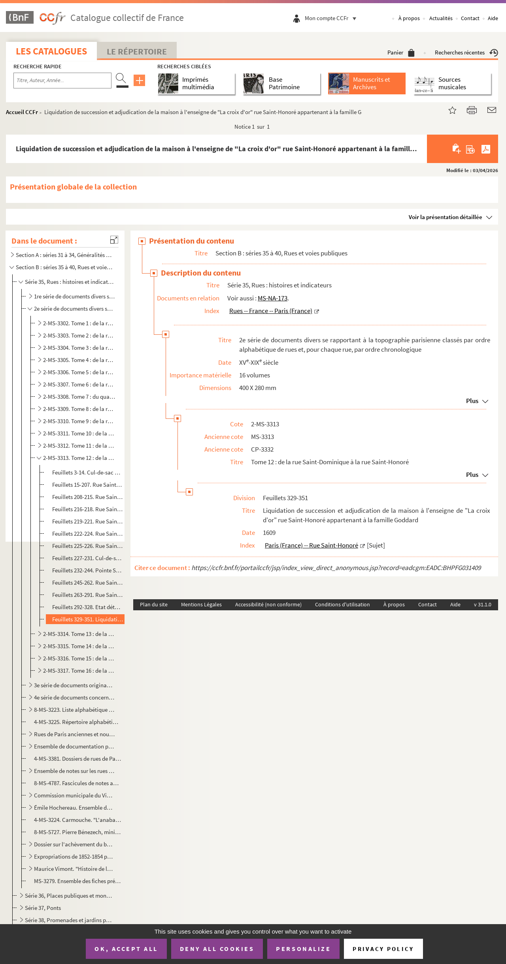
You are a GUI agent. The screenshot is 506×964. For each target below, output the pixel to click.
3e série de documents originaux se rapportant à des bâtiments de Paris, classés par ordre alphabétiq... (74, 685)
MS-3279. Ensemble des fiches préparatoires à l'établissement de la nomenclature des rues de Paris (77, 881)
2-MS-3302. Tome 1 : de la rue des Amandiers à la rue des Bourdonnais (79, 323)
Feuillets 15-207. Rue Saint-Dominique (87, 484)
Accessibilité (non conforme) (268, 604)
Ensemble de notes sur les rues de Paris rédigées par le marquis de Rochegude (74, 771)
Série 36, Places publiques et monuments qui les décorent (69, 895)
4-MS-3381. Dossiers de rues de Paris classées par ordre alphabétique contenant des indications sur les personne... (77, 758)
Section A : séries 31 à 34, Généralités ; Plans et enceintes (64, 255)
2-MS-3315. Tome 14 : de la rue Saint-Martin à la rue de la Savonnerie (79, 646)
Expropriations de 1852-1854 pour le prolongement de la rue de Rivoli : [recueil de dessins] (74, 856)
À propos (409, 18)
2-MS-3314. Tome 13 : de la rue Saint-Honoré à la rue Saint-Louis (79, 634)
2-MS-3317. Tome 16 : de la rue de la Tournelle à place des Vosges (79, 670)
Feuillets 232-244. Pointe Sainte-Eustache (87, 570)
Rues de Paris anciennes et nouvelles (74, 734)
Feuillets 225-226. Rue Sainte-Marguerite (87, 546)
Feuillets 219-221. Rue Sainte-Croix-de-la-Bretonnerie (87, 521)
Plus (472, 400)
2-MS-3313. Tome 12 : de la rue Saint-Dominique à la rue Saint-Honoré (79, 457)
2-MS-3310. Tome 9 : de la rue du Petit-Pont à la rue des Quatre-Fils (79, 421)
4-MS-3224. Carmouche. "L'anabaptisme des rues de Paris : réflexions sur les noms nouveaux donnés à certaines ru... (77, 819)
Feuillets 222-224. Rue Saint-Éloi (87, 533)
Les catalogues (51, 51)
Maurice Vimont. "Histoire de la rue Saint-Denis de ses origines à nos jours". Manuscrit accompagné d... (74, 868)
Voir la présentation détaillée (445, 217)
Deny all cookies (217, 949)
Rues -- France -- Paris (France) (270, 310)
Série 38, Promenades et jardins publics (69, 920)
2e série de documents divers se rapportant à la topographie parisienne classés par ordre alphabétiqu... (74, 308)
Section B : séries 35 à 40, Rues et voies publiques (64, 267)
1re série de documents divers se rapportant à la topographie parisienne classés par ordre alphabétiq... (74, 296)
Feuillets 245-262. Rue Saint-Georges (87, 582)
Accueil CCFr (22, 112)
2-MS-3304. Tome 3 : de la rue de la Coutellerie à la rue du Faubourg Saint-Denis (79, 347)
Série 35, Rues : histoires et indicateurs (69, 281)
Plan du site (154, 604)
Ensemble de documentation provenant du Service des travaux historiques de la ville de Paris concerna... (74, 746)
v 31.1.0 (482, 604)
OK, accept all (126, 949)
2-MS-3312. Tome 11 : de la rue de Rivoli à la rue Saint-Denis (79, 445)
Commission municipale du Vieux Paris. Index (74, 795)
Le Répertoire (137, 51)
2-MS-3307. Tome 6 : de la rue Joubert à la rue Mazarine (79, 384)
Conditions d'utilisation (342, 604)
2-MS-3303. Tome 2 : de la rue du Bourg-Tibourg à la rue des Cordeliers (79, 335)
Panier (401, 52)
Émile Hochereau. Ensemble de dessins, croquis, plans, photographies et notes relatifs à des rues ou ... (74, 807)
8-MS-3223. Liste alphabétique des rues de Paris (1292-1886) (74, 709)
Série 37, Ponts (43, 907)
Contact (470, 18)
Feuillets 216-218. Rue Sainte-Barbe (87, 509)
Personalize (303, 949)
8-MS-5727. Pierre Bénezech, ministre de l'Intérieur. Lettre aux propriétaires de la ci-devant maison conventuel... (77, 832)
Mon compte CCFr (332, 18)
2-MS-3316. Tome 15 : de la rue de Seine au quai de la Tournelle (79, 658)
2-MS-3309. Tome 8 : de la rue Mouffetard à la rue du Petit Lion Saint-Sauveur (79, 409)
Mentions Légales (201, 604)
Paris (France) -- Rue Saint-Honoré (311, 545)
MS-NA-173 (272, 298)
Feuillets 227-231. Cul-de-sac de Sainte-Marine (87, 558)
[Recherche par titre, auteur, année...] (62, 80)
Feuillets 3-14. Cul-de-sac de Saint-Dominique (87, 472)
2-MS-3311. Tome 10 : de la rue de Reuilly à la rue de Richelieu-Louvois (79, 433)
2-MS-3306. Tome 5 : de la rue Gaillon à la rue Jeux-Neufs (79, 372)
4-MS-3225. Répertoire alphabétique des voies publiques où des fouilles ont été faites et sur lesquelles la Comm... (77, 722)
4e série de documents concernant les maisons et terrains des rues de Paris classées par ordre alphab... (74, 697)
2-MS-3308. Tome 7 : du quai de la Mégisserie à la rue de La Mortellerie (79, 396)
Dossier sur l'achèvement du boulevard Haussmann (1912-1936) (74, 844)
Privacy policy (383, 949)
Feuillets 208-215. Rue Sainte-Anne (87, 497)
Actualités (441, 18)
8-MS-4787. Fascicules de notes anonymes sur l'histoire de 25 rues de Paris (77, 783)
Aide (493, 18)
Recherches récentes (466, 52)
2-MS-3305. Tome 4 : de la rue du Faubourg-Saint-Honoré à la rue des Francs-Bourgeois (79, 360)
